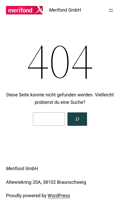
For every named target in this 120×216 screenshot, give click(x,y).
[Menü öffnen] (111, 10)
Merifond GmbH (65, 10)
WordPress (59, 195)
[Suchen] (77, 119)
